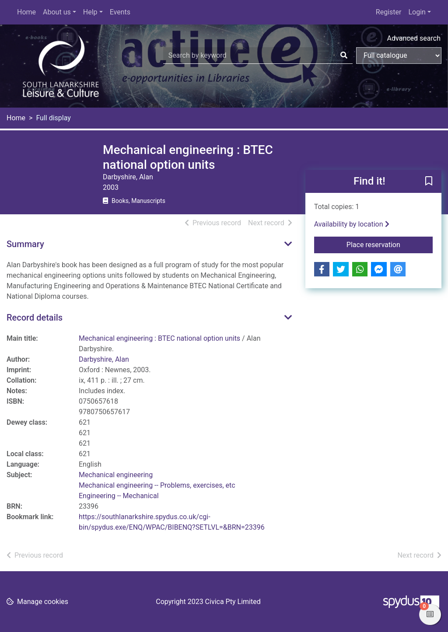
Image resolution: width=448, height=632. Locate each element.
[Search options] (398, 55)
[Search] (344, 55)
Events (120, 12)
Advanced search (414, 38)
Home (26, 12)
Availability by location (351, 224)
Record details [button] (35, 317)
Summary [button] (25, 244)
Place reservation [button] (389, 244)
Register (389, 12)
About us (57, 12)
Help (90, 12)
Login (416, 12)
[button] (429, 182)
